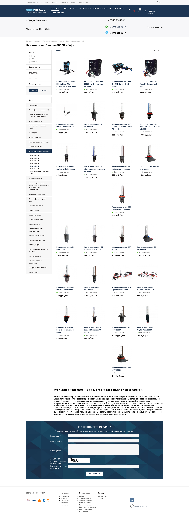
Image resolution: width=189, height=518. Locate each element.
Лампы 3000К (34, 158)
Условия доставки (85, 500)
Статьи (100, 498)
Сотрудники (65, 500)
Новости (64, 498)
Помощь (101, 493)
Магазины (64, 505)
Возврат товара (85, 503)
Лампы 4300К (34, 161)
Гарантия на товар (85, 505)
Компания (65, 493)
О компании (65, 496)
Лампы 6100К (34, 169)
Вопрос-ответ (103, 496)
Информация (84, 493)
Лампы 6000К (34, 166)
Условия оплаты (85, 498)
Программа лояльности (87, 507)
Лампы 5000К (34, 163)
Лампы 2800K (34, 155)
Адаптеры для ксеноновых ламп (39, 172)
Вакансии (64, 503)
